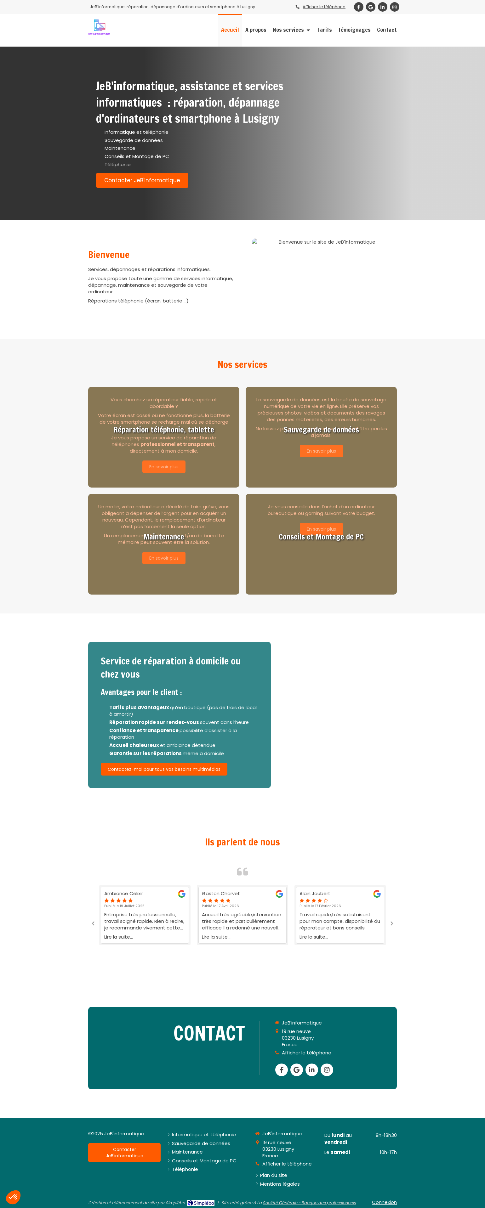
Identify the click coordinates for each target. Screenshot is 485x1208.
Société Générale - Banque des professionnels (309, 1203)
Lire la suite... (118, 937)
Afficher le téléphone (324, 6)
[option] (242, 915)
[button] (163, 437)
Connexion (384, 1202)
